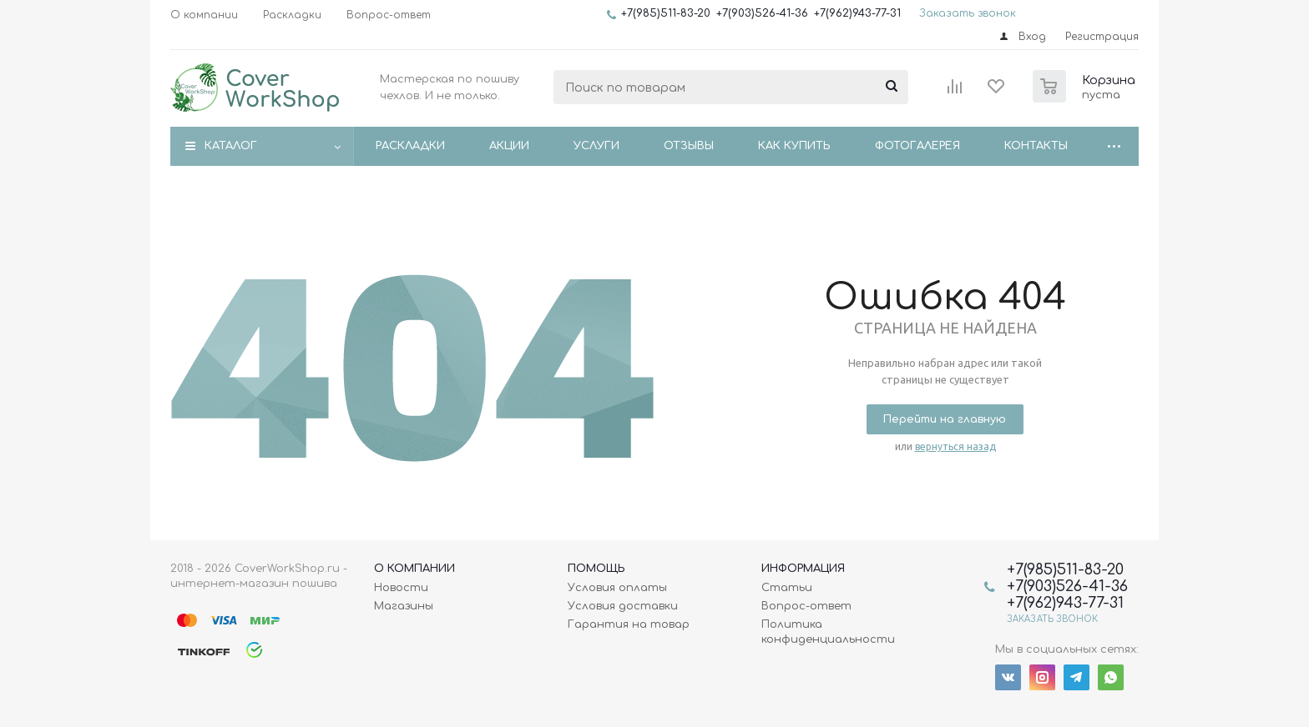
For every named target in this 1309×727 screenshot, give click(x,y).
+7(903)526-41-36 (762, 13)
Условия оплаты (617, 588)
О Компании (414, 568)
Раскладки (410, 146)
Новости (401, 588)
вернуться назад (955, 446)
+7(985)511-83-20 (665, 13)
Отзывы (689, 146)
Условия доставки (623, 606)
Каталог (231, 146)
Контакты (1036, 146)
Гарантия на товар (629, 624)
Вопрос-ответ (806, 606)
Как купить (794, 146)
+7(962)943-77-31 (857, 13)
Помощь (596, 568)
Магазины (403, 606)
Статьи (786, 588)
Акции (509, 146)
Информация (803, 568)
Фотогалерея (917, 146)
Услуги (596, 146)
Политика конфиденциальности (828, 632)
